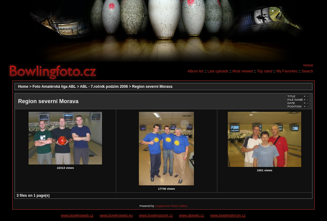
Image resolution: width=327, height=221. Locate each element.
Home (308, 65)
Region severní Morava (152, 86)
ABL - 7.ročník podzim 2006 (104, 86)
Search (307, 71)
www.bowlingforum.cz (227, 215)
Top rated (264, 71)
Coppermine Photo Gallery (171, 205)
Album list (195, 71)
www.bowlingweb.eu (116, 215)
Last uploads (217, 71)
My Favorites (287, 71)
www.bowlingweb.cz (77, 215)
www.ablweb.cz (191, 215)
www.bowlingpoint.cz (156, 215)
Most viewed (242, 71)
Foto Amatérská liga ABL (54, 86)
